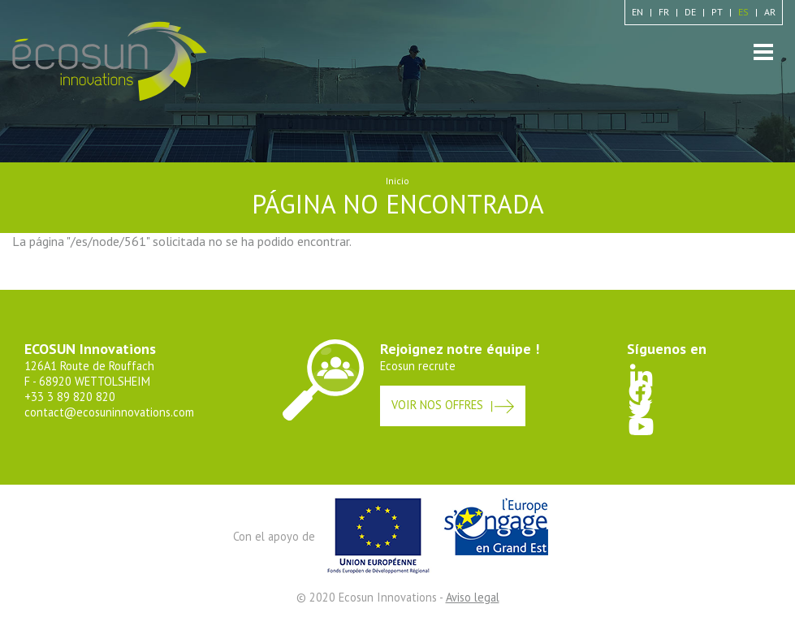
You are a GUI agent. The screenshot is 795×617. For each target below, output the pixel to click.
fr (664, 12)
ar (770, 12)
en (637, 12)
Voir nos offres (437, 404)
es (743, 12)
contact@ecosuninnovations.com (109, 412)
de (690, 12)
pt (717, 12)
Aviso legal (472, 597)
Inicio (397, 181)
